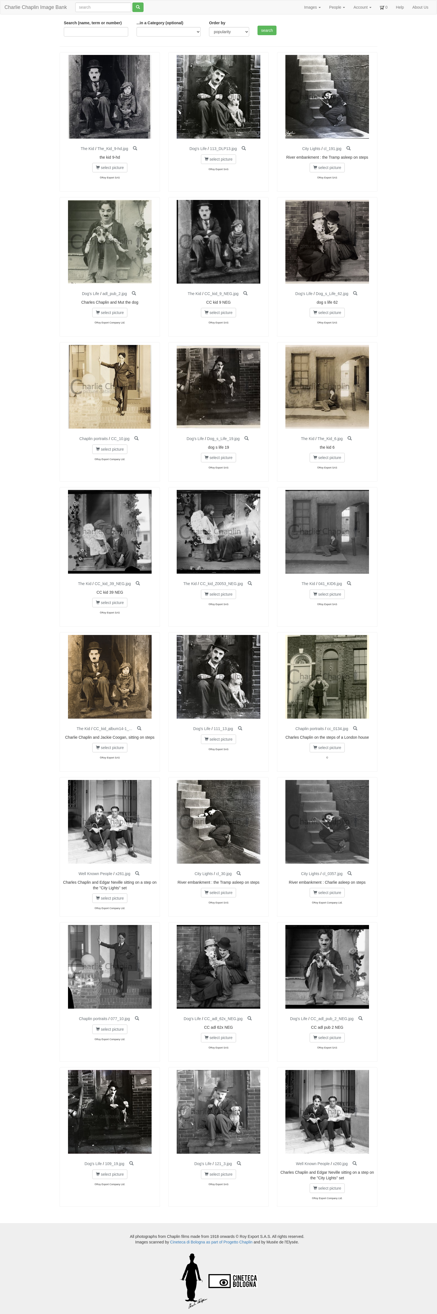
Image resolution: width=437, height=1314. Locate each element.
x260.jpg (340, 1163)
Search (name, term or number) (93, 23)
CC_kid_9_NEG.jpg (222, 293)
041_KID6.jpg (330, 583)
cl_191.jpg (332, 148)
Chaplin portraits (93, 438)
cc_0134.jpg (337, 728)
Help (400, 7)
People (337, 7)
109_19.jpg (114, 1163)
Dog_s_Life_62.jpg (332, 293)
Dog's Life (198, 148)
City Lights (311, 148)
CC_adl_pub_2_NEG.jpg (331, 1018)
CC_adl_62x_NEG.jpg (223, 1018)
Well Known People (95, 873)
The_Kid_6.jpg (330, 438)
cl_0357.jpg (332, 873)
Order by (217, 23)
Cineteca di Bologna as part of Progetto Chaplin (211, 1242)
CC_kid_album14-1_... (112, 728)
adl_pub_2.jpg (114, 293)
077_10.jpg (120, 1018)
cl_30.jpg (224, 873)
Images (312, 7)
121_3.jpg (223, 1163)
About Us (420, 7)
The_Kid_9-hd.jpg (112, 148)
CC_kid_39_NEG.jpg (113, 583)
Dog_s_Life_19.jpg (223, 438)
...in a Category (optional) (160, 23)
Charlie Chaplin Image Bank (35, 7)
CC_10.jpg (120, 438)
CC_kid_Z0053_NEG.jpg (221, 583)
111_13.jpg (223, 728)
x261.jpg (123, 873)
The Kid (87, 148)
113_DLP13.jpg (223, 148)
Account (362, 7)
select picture (110, 167)
